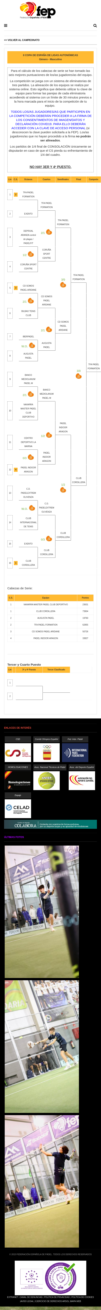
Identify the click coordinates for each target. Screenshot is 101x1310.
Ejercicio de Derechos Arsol (52, 1301)
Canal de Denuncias (31, 1297)
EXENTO (28, 214)
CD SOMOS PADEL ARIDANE (46, 300)
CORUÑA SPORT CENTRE (46, 254)
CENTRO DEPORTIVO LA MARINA (28, 442)
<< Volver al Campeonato (21, 40)
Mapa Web (75, 1301)
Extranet (12, 1297)
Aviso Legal (27, 1301)
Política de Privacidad (57, 1297)
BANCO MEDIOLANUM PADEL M (28, 379)
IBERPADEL (28, 336)
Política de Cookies (82, 1297)
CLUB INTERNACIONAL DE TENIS (28, 522)
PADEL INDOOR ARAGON (63, 427)
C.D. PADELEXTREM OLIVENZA (28, 493)
